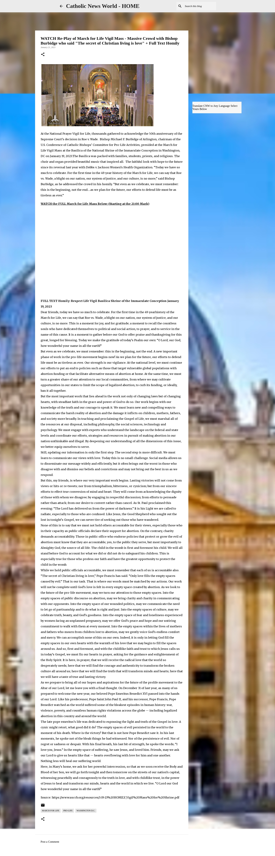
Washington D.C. (86, 810)
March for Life (50, 810)
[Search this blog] (197, 6)
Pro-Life (68, 810)
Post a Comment (50, 841)
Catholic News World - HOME (103, 6)
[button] (43, 54)
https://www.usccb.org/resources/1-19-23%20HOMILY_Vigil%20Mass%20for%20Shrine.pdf (115, 797)
